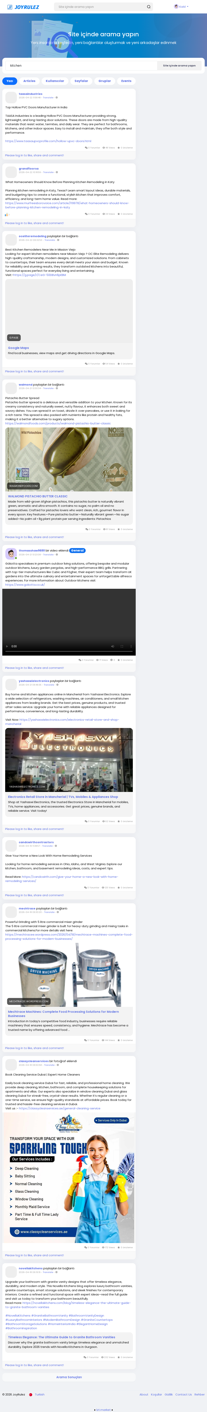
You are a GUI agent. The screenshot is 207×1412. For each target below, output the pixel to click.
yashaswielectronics (34, 681)
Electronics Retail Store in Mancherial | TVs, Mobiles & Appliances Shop (63, 797)
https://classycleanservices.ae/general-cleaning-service (59, 1108)
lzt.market (103, 1410)
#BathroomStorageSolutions (26, 1324)
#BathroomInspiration (21, 1328)
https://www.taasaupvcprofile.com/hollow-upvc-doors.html (48, 141)
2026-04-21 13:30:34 (30, 388)
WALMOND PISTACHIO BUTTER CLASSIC (38, 496)
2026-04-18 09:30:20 (30, 912)
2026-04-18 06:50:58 (30, 1065)
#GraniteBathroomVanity (49, 1315)
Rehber (200, 1394)
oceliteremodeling (32, 236)
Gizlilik (169, 1394)
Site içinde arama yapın (179, 65)
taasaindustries (30, 94)
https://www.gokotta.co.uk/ (25, 585)
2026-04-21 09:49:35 (30, 684)
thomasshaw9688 (32, 550)
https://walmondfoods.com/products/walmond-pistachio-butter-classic (58, 423)
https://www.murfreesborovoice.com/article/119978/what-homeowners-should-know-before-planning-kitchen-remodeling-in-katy (67, 205)
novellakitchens (31, 1268)
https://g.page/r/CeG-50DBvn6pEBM (39, 275)
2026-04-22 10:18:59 (30, 172)
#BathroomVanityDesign (86, 1315)
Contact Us (184, 1394)
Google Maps (18, 348)
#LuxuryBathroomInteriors (23, 1320)
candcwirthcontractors (36, 842)
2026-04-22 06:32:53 (30, 240)
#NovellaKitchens (17, 1315)
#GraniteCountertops (97, 1320)
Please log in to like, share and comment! (34, 155)
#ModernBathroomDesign (61, 1320)
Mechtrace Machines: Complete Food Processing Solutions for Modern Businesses (63, 1014)
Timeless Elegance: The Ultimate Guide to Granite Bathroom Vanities (61, 1337)
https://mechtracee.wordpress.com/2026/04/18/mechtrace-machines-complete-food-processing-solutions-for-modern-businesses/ (69, 936)
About (144, 1394)
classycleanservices (34, 1061)
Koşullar (157, 1394)
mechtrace (27, 908)
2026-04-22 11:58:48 (30, 97)
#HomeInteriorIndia (62, 1324)
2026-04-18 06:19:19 (29, 1272)
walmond (25, 385)
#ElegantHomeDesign (92, 1324)
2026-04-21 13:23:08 (30, 554)
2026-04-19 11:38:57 (29, 845)
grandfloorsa (29, 169)
